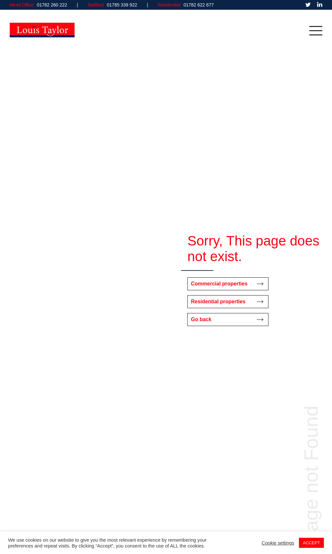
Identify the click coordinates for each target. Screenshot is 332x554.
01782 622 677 (199, 4)
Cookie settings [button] (278, 543)
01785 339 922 (122, 4)
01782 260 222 (52, 4)
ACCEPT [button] (311, 542)
